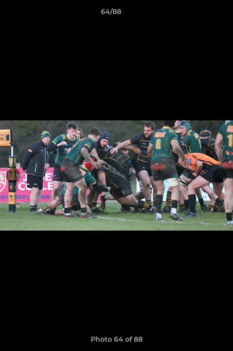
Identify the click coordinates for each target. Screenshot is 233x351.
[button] (198, 14)
